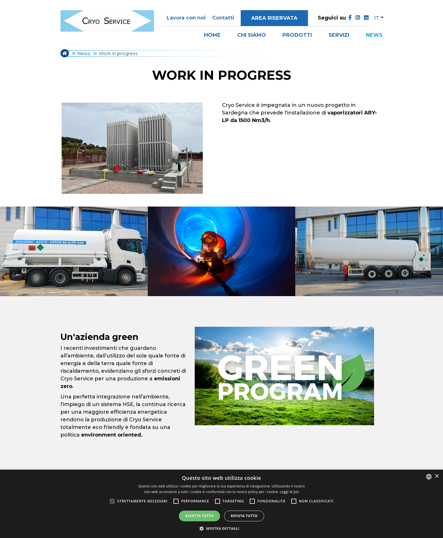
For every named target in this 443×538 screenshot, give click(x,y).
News (374, 35)
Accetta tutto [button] (199, 515)
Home (212, 35)
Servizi (339, 35)
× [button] (437, 476)
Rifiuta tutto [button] (244, 515)
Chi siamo (251, 35)
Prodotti (297, 35)
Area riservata (274, 18)
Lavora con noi (186, 18)
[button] (221, 528)
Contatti (223, 18)
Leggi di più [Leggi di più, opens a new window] (289, 491)
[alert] (221, 504)
